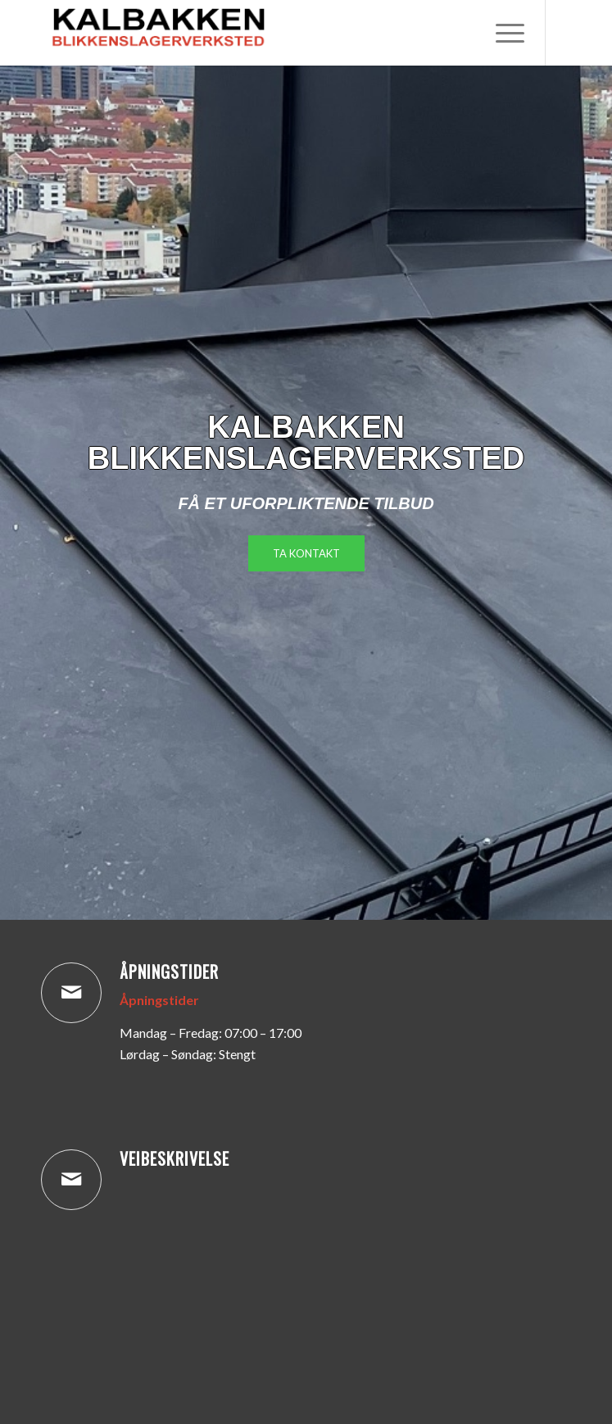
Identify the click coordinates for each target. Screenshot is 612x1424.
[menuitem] (501, 33)
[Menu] (501, 33)
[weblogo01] (254, 33)
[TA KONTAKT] (306, 553)
